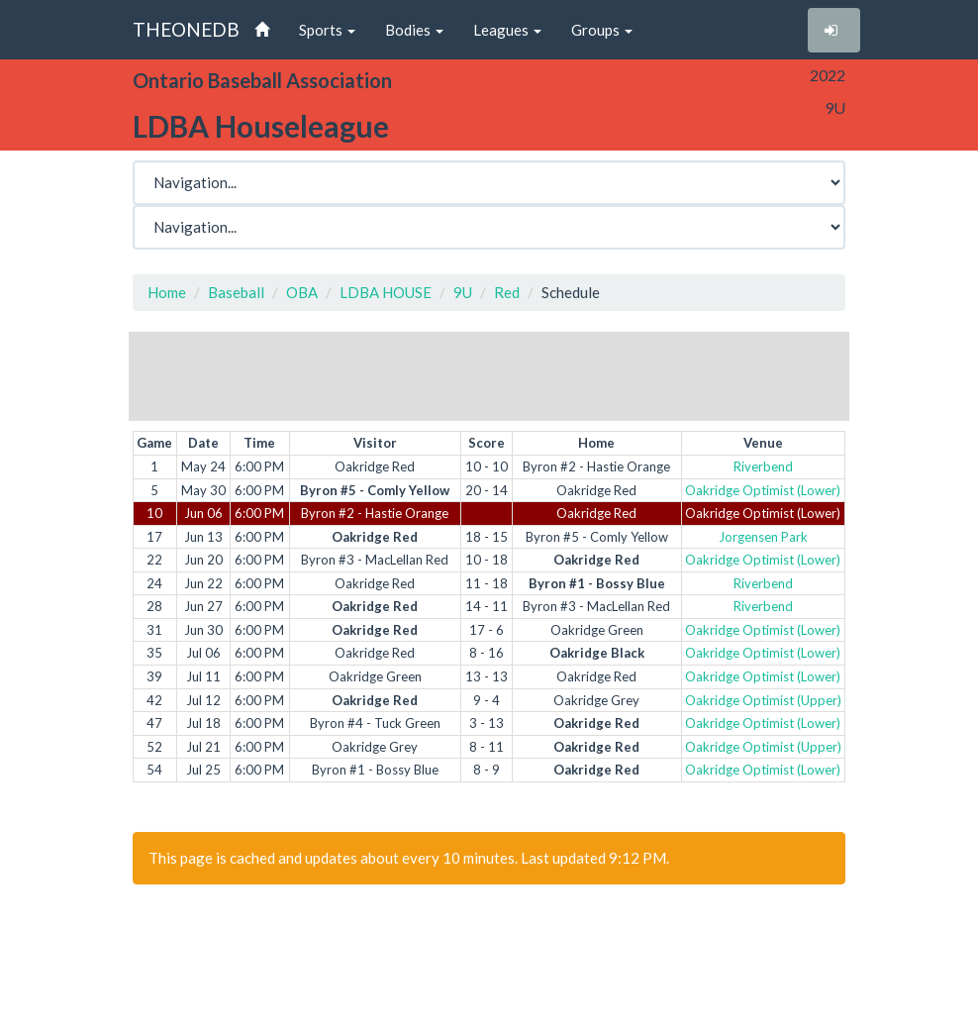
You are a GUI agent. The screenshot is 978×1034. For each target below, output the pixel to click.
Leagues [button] (507, 30)
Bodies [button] (414, 30)
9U (462, 292)
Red (507, 292)
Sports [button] (327, 30)
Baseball (236, 292)
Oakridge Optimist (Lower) (762, 490)
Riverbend (763, 466)
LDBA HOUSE (386, 292)
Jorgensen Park (763, 537)
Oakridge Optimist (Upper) (763, 700)
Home (166, 292)
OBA (302, 292)
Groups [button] (602, 30)
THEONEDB (186, 29)
